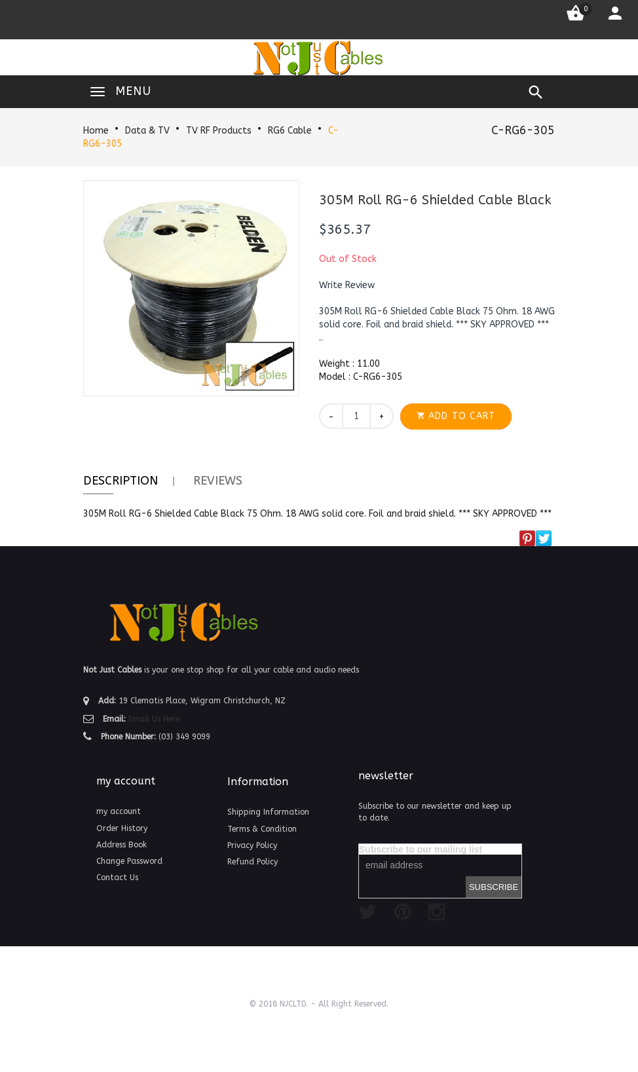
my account (118, 811)
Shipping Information (268, 812)
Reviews (217, 480)
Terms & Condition (262, 829)
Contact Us (117, 877)
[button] (347, 285)
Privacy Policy (252, 845)
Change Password (129, 861)
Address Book (121, 844)
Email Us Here (153, 719)
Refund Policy (252, 861)
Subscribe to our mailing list (420, 849)
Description (120, 480)
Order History (121, 828)
